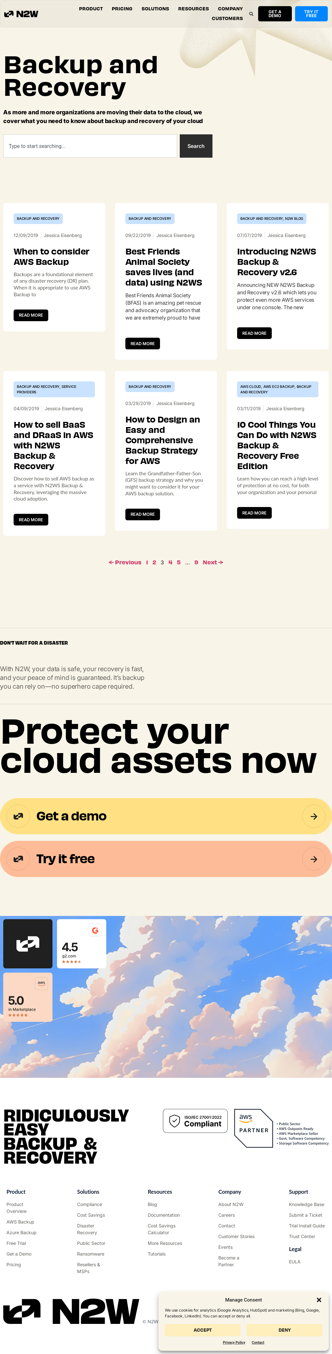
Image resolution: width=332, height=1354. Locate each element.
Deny (285, 1330)
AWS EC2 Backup (278, 386)
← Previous (125, 562)
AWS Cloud (250, 386)
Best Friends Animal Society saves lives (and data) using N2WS (163, 267)
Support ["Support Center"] (298, 1191)
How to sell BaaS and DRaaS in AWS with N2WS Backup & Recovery (53, 445)
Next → (213, 562)
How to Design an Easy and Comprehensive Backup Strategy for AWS (162, 440)
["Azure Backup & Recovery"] (24, 1232)
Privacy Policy (234, 1342)
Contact (258, 1342)
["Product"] (24, 1207)
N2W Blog (294, 218)
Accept (203, 1330)
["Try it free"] (24, 1243)
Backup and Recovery (38, 218)
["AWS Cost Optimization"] (95, 1215)
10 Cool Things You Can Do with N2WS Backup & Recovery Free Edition (276, 445)
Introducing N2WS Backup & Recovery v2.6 (276, 261)
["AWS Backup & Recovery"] (24, 1221)
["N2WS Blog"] (166, 1204)
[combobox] (90, 146)
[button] (319, 1300)
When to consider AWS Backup (51, 256)
